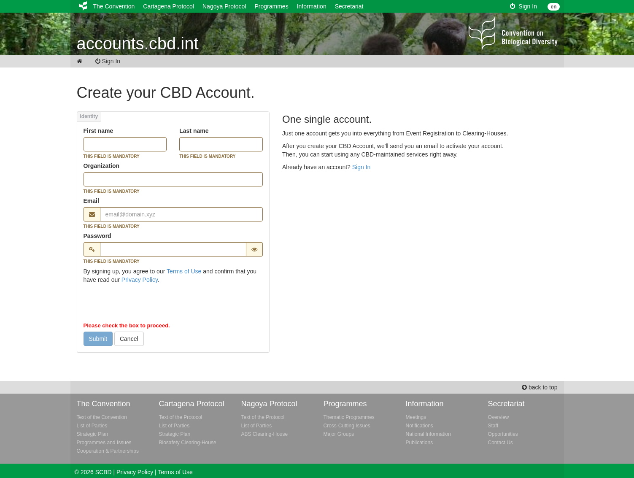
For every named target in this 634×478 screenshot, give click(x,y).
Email (91, 200)
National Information (428, 434)
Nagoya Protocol (224, 6)
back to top (539, 387)
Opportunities (503, 434)
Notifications (419, 426)
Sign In (523, 6)
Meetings (416, 417)
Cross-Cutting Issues (347, 426)
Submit (98, 338)
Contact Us (500, 443)
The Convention (114, 6)
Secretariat (349, 6)
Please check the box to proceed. (127, 325)
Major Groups (339, 434)
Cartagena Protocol (168, 6)
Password (97, 235)
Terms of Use (184, 271)
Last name (193, 130)
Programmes (272, 6)
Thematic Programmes (349, 417)
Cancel (129, 338)
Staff (493, 426)
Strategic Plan (92, 434)
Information (311, 6)
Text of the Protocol (180, 417)
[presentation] (148, 304)
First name (98, 130)
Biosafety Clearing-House (187, 443)
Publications (419, 443)
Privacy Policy (139, 279)
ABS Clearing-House (264, 434)
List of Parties (92, 426)
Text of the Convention (102, 417)
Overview (498, 417)
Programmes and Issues (104, 443)
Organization (102, 165)
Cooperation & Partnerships (108, 451)
